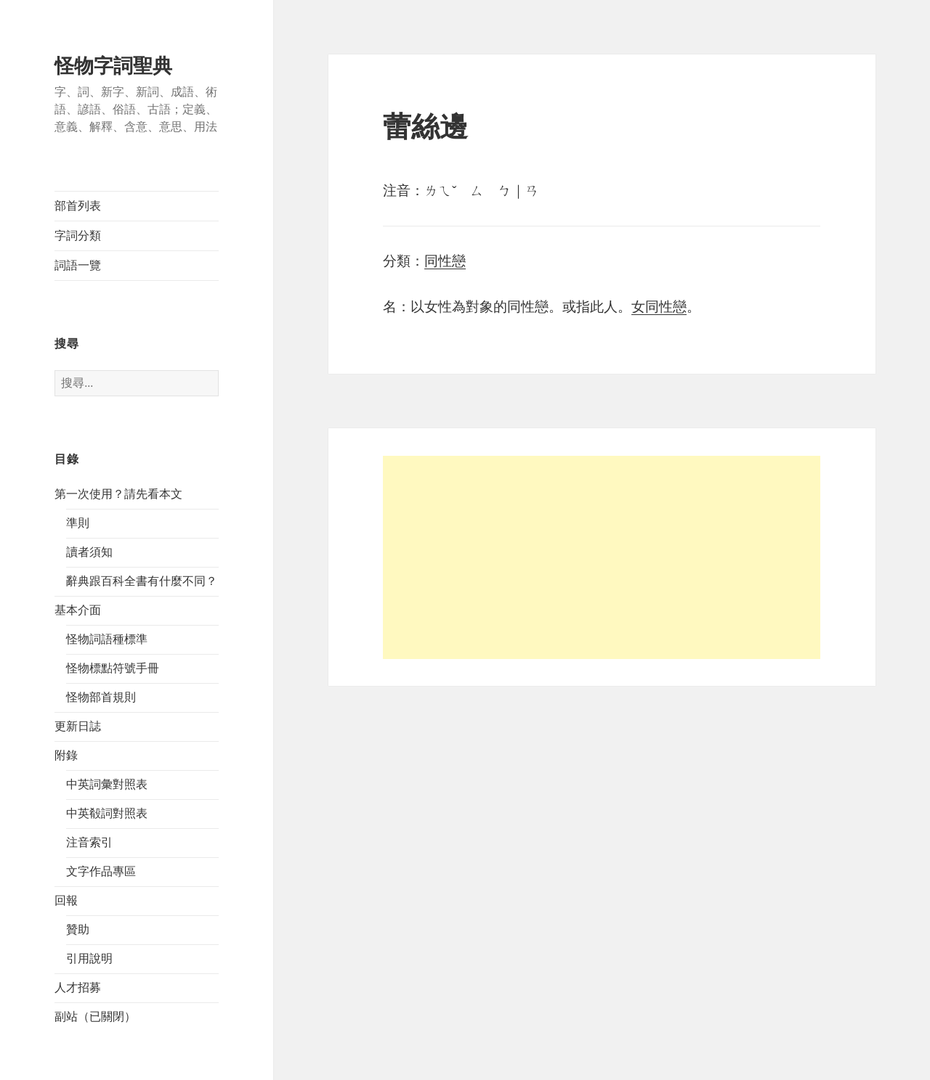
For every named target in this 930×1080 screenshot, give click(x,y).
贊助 (77, 929)
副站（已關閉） (95, 1016)
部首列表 (77, 206)
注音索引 (89, 842)
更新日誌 (77, 726)
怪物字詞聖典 (113, 66)
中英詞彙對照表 (106, 784)
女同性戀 (659, 306)
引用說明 (89, 958)
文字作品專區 (101, 871)
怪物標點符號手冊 (112, 668)
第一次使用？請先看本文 (118, 494)
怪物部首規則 (101, 697)
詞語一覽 (77, 265)
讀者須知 (89, 552)
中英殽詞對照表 (106, 813)
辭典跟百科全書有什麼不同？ (141, 581)
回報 (66, 900)
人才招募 (77, 987)
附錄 (66, 755)
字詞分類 (77, 235)
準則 (77, 523)
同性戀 (445, 261)
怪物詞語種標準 (106, 639)
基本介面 (77, 610)
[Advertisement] (601, 557)
